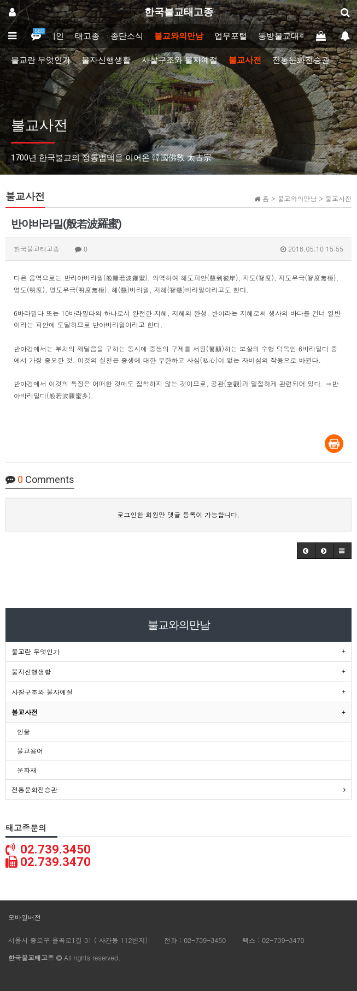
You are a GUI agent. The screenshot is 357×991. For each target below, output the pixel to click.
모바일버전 (24, 917)
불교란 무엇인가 (41, 60)
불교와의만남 (178, 36)
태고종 (87, 36)
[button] (306, 550)
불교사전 (245, 60)
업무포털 (230, 36)
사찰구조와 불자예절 (180, 60)
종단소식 (126, 36)
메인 (56, 36)
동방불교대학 (282, 36)
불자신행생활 (106, 60)
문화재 (27, 769)
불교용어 (30, 750)
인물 (23, 731)
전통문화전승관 (301, 60)
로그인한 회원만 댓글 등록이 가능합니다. (178, 514)
